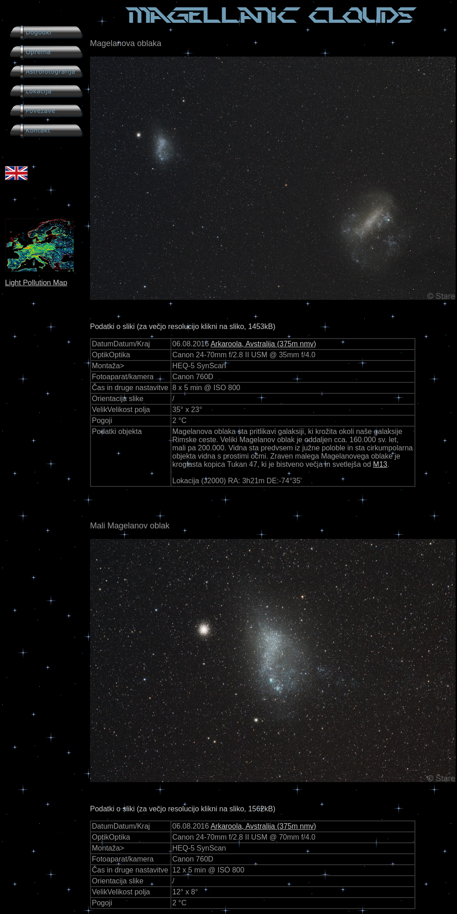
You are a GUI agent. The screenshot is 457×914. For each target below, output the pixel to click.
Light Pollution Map (36, 283)
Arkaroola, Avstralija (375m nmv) (263, 344)
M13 (380, 464)
